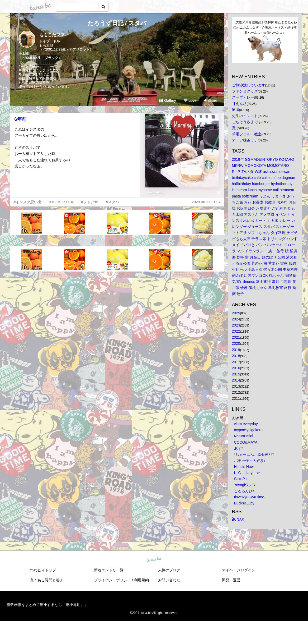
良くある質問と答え (46, 580)
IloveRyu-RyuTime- (250, 497)
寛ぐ (235, 128)
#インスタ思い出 (28, 202)
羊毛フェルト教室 (247, 134)
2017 (236, 362)
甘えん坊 (239, 104)
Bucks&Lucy (244, 503)
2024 (236, 319)
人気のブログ (169, 570)
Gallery (167, 100)
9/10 (235, 110)
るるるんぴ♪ (244, 491)
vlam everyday (246, 424)
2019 (236, 350)
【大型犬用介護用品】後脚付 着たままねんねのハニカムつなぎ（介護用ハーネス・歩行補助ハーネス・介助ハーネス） (265, 27)
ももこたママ (52, 35)
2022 (236, 331)
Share (210, 101)
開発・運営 (231, 580)
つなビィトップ (43, 570)
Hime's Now (244, 467)
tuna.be (154, 559)
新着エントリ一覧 (109, 570)
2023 (236, 325)
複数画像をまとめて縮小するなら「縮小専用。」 (47, 605)
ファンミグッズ (245, 91)
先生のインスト (245, 116)
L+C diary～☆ (247, 473)
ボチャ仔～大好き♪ (250, 460)
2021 (236, 337)
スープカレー (243, 97)
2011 (236, 398)
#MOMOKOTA (61, 202)
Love (190, 100)
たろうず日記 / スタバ (117, 23)
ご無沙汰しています (248, 85)
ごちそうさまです (247, 122)
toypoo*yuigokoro (248, 430)
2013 (236, 386)
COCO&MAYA (246, 442)
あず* (238, 448)
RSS (238, 520)
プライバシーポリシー (112, 580)
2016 (236, 368)
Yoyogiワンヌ (245, 485)
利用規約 (141, 580)
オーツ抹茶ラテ (245, 140)
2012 (236, 392)
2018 (236, 356)
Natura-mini (243, 436)
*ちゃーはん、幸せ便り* (254, 454)
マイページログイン (238, 570)
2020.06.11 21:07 (206, 202)
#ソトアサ (89, 202)
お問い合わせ (169, 580)
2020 (236, 343)
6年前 (21, 119)
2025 (236, 313)
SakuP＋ (241, 479)
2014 (236, 380)
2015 (236, 374)
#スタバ (112, 202)
